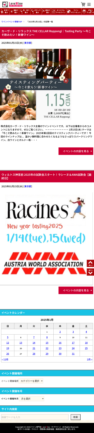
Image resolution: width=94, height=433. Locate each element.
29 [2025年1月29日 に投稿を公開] (47, 353)
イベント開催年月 (10, 398)
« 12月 (5, 359)
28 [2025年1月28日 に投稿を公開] (34, 353)
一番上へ (90, 265)
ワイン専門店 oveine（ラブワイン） (46, 427)
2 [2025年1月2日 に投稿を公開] (60, 331)
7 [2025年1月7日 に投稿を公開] (33, 337)
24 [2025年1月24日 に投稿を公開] (73, 348)
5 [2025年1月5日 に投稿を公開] (7, 337)
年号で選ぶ (5, 11)
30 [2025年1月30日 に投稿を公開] (60, 353)
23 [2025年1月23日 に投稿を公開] (60, 348)
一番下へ (90, 270)
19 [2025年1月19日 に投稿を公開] (7, 348)
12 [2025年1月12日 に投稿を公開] (7, 342)
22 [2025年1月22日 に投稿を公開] (47, 348)
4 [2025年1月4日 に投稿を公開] (86, 331)
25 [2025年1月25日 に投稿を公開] (86, 348)
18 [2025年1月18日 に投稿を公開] (86, 342)
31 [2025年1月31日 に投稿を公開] (73, 353)
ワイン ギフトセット (74, 11)
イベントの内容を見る (76, 151)
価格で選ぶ (14, 11)
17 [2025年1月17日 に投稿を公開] (73, 342)
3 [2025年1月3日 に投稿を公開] (73, 331)
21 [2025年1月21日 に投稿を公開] (34, 348)
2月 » (89, 359)
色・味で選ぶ (24, 11)
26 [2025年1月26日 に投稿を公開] (7, 353)
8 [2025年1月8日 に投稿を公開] (47, 337)
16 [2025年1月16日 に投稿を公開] (60, 342)
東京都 (27, 42)
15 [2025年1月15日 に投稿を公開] (47, 342)
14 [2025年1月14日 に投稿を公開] (34, 342)
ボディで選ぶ (36, 11)
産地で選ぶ (46, 11)
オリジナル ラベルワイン (59, 11)
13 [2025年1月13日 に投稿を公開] (21, 342)
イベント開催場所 (10, 380)
